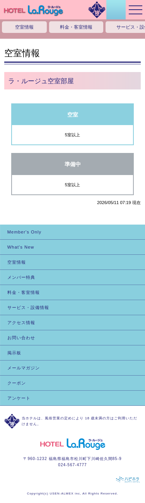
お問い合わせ (21, 337)
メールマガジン (23, 368)
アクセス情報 (21, 322)
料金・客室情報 (76, 27)
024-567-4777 (72, 465)
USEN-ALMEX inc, (65, 493)
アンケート (19, 398)
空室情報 (24, 27)
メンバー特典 (21, 277)
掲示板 (14, 352)
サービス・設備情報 (28, 307)
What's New (20, 247)
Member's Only (24, 232)
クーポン (16, 383)
